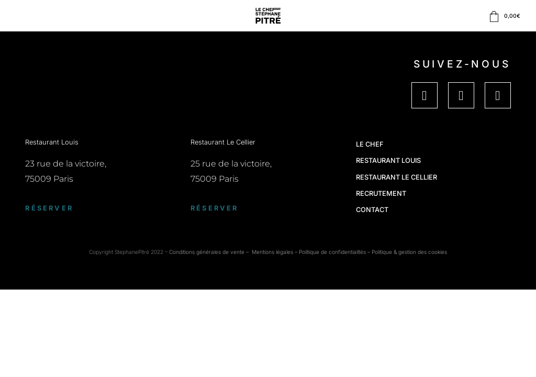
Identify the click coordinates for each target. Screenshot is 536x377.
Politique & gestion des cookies (409, 252)
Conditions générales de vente (206, 252)
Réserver (49, 208)
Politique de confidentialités (332, 252)
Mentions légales (272, 252)
